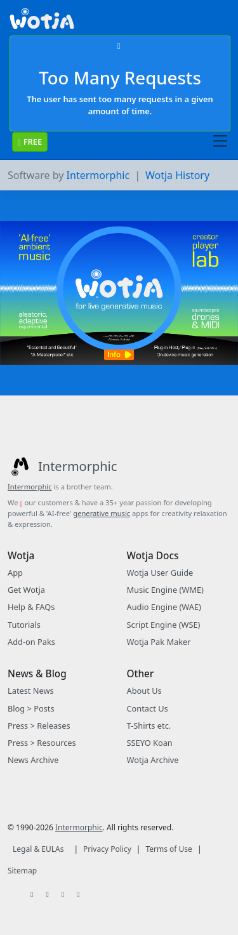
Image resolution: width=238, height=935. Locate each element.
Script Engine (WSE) (164, 624)
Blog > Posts (31, 708)
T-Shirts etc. (149, 725)
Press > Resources (42, 742)
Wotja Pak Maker (159, 641)
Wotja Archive (153, 760)
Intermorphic (98, 175)
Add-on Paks (31, 641)
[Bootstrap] (42, 22)
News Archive (33, 760)
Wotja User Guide (160, 572)
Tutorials (24, 624)
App (15, 572)
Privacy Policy (107, 849)
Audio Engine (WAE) (164, 607)
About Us (144, 690)
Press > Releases (39, 725)
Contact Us (147, 708)
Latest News (31, 690)
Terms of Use (168, 849)
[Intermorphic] (62, 466)
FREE (30, 141)
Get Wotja (26, 589)
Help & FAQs (31, 607)
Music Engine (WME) (165, 589)
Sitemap (22, 870)
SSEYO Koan (150, 742)
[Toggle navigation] (220, 141)
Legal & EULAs (38, 849)
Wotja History (177, 175)
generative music (101, 513)
